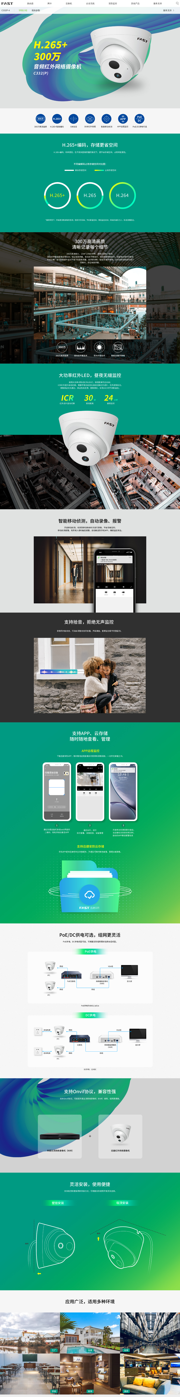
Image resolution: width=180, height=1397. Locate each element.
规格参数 (36, 10)
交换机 (69, 3)
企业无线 (90, 3)
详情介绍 (23, 10)
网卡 (50, 3)
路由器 (30, 3)
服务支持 (157, 3)
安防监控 (113, 3)
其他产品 (135, 3)
